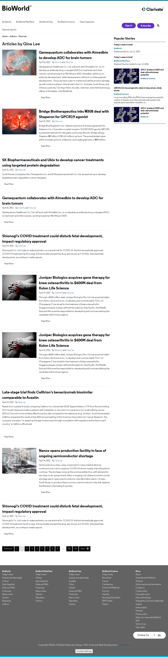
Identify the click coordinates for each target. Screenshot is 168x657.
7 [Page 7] (47, 548)
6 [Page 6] (42, 548)
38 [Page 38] (69, 548)
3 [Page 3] (27, 548)
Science (5, 604)
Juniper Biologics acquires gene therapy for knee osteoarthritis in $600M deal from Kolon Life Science (74, 283)
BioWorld (6, 21)
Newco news (7, 594)
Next (83, 548)
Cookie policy (141, 591)
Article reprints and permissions (148, 584)
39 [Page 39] (75, 548)
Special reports (9, 29)
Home (5, 36)
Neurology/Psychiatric (111, 597)
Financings (6, 591)
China (71, 584)
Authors (13, 36)
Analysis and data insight (12, 577)
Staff (137, 620)
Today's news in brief (123, 44)
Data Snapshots (87, 21)
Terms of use (141, 624)
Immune (105, 591)
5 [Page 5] (37, 548)
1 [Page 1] (16, 548)
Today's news (7, 574)
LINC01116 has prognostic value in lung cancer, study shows (138, 89)
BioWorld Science (66, 21)
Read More (45, 97)
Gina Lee (23, 36)
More (138, 571)
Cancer (105, 581)
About (138, 574)
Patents (105, 604)
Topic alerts (140, 627)
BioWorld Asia (46, 21)
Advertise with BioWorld (145, 577)
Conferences (107, 584)
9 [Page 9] (57, 548)
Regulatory (6, 600)
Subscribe (146, 25)
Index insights (141, 607)
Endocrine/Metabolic (111, 587)
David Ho (59, 292)
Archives (139, 581)
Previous (8, 548)
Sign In (128, 25)
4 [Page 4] (32, 548)
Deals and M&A (8, 587)
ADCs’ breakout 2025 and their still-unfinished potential (152, 72)
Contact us (140, 587)
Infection (105, 594)
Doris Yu (58, 62)
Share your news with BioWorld (148, 617)
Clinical (5, 581)
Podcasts (139, 610)
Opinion (5, 597)
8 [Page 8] (52, 548)
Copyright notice (143, 594)
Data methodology (143, 597)
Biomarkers (106, 577)
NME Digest (107, 600)
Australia (72, 581)
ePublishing (124, 644)
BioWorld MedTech (25, 21)
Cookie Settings (84, 651)
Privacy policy (141, 614)
